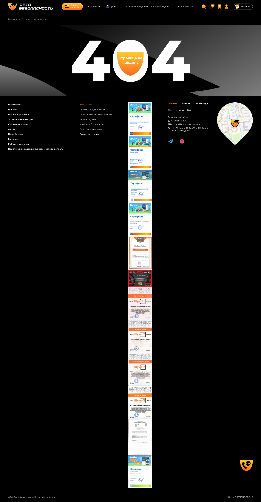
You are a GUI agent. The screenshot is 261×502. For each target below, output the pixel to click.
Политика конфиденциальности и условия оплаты (35, 149)
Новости (12, 109)
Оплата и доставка (18, 114)
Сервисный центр (160, 6)
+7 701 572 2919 (179, 120)
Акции (11, 129)
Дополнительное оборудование (96, 114)
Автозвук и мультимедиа (92, 109)
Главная (13, 19)
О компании (14, 105)
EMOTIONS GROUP (244, 497)
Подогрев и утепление (91, 129)
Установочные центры (137, 6)
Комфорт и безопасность (92, 124)
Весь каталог (86, 105)
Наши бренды (15, 134)
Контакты (13, 139)
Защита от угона (88, 119)
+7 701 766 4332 (185, 6)
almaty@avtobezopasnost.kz (186, 124)
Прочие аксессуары (89, 134)
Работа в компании (19, 144)
